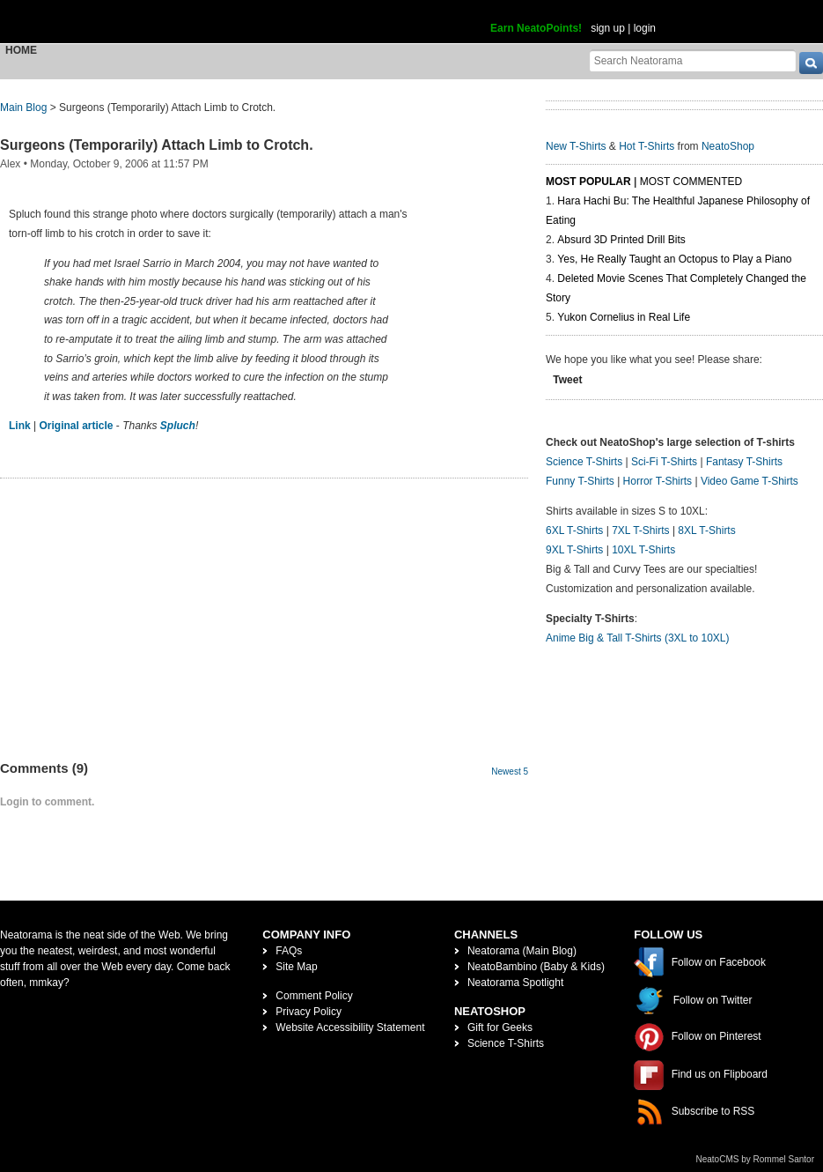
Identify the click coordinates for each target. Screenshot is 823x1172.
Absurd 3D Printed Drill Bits (621, 240)
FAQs (289, 951)
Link (20, 425)
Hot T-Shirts (646, 146)
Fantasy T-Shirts (744, 462)
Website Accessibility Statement (350, 1027)
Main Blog (23, 107)
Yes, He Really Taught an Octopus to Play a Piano (674, 259)
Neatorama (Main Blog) (522, 951)
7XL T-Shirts (640, 530)
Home (21, 50)
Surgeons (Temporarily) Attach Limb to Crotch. (156, 144)
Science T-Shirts (584, 462)
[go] (811, 63)
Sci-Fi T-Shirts (664, 462)
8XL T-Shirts (706, 530)
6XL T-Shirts (574, 530)
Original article (76, 425)
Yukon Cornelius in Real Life (623, 317)
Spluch (177, 425)
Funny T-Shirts (580, 481)
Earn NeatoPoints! (536, 28)
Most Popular (588, 181)
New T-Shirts (576, 146)
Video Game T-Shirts (749, 481)
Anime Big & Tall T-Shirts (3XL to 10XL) (638, 638)
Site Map (296, 967)
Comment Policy (314, 996)
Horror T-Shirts (657, 481)
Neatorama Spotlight (515, 982)
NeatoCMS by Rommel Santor (755, 1159)
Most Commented (691, 181)
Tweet (567, 380)
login (645, 28)
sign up (608, 28)
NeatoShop (728, 146)
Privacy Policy (309, 1011)
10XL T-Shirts (643, 550)
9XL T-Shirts (574, 550)
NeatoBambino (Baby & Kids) (536, 967)
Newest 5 (509, 771)
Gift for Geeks (500, 1027)
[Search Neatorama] (693, 60)
